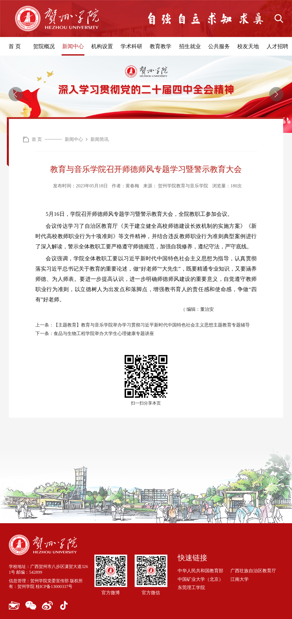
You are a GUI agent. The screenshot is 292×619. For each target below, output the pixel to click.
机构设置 (102, 46)
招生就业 (190, 46)
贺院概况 (44, 46)
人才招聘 (277, 46)
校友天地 (248, 46)
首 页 (15, 46)
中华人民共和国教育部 (200, 569)
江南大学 (239, 577)
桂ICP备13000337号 (56, 585)
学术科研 (131, 46)
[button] (16, 94)
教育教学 (160, 46)
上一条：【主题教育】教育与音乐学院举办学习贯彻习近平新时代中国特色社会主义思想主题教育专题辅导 (142, 323)
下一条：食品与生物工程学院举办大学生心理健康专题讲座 (94, 332)
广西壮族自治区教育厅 (253, 569)
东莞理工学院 (191, 586)
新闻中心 (73, 46)
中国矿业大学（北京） (200, 577)
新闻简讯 (99, 139)
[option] (146, 94)
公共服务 (219, 46)
